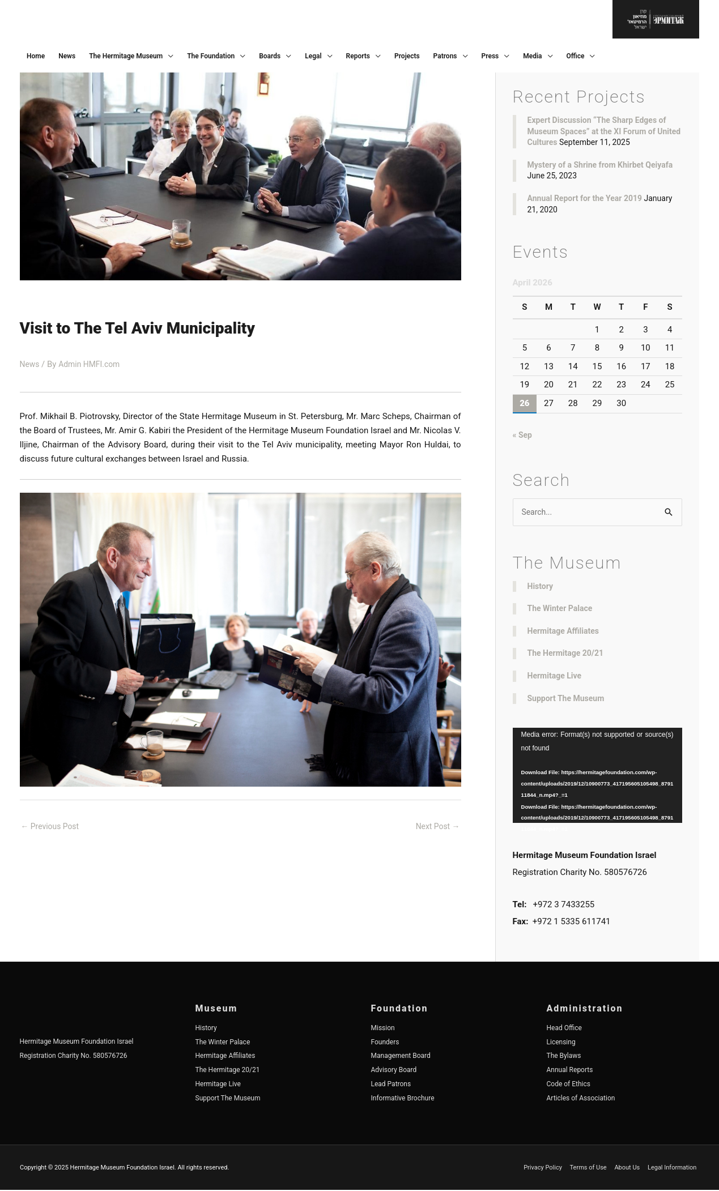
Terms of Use (590, 1168)
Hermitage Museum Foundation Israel (77, 1043)
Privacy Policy (545, 1168)
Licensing (561, 1043)
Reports (358, 56)
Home (36, 56)
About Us (630, 1168)
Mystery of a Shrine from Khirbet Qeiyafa (600, 164)
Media (532, 56)
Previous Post (52, 827)
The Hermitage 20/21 (565, 654)
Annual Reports (570, 1071)
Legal (313, 56)
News (66, 56)
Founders (385, 1043)
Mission (383, 1029)
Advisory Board (394, 1071)
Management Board (401, 1057)
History (540, 586)
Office (576, 56)
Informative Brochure (403, 1099)
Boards (269, 56)
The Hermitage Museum (126, 56)
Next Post (436, 827)
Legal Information (674, 1168)
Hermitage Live (554, 676)
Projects (407, 56)
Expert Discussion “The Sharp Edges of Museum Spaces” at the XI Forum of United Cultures (604, 131)
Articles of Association (581, 1099)
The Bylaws (564, 1057)
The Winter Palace (560, 609)
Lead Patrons (391, 1085)
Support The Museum (566, 698)
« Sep (523, 435)
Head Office (564, 1029)
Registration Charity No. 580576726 (73, 1057)
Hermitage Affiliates (563, 632)
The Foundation (211, 56)
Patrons (445, 56)
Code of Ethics (569, 1085)
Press (490, 56)
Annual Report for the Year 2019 (585, 198)
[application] (597, 776)
